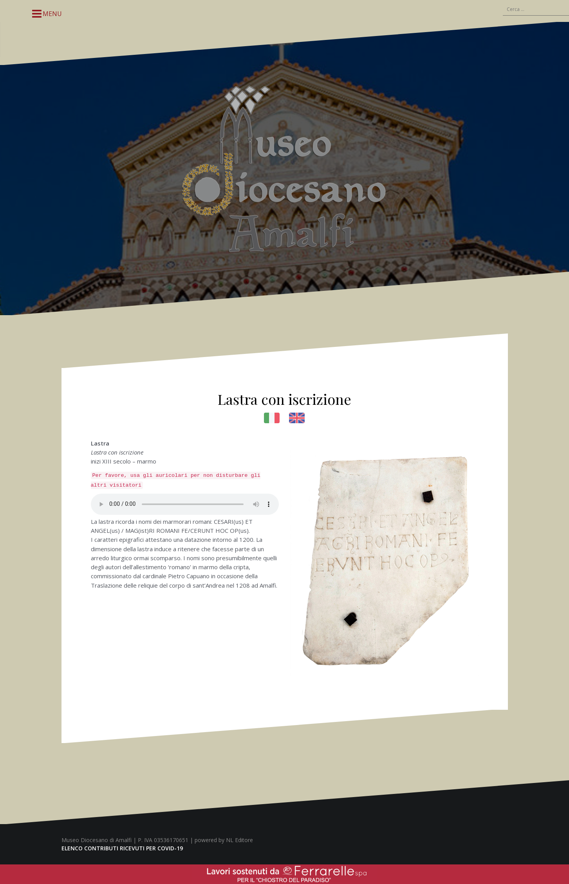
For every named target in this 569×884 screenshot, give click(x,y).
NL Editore (239, 840)
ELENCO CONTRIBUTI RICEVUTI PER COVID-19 (122, 848)
